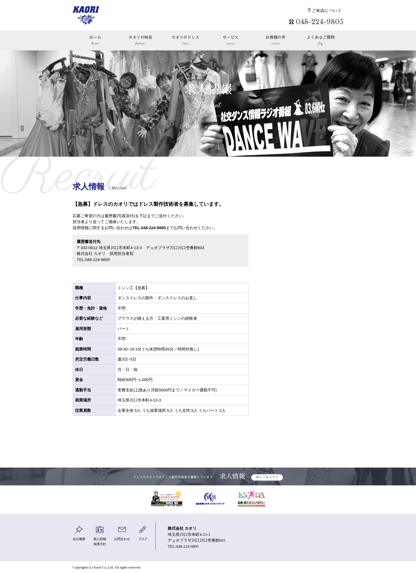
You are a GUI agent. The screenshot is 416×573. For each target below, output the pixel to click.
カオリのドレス (185, 40)
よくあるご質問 (320, 40)
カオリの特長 (140, 40)
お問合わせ (124, 533)
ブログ (146, 533)
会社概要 (79, 533)
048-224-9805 (311, 20)
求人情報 (218, 127)
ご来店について (327, 11)
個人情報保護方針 (101, 535)
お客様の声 (275, 40)
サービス (230, 40)
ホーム (95, 40)
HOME (193, 127)
